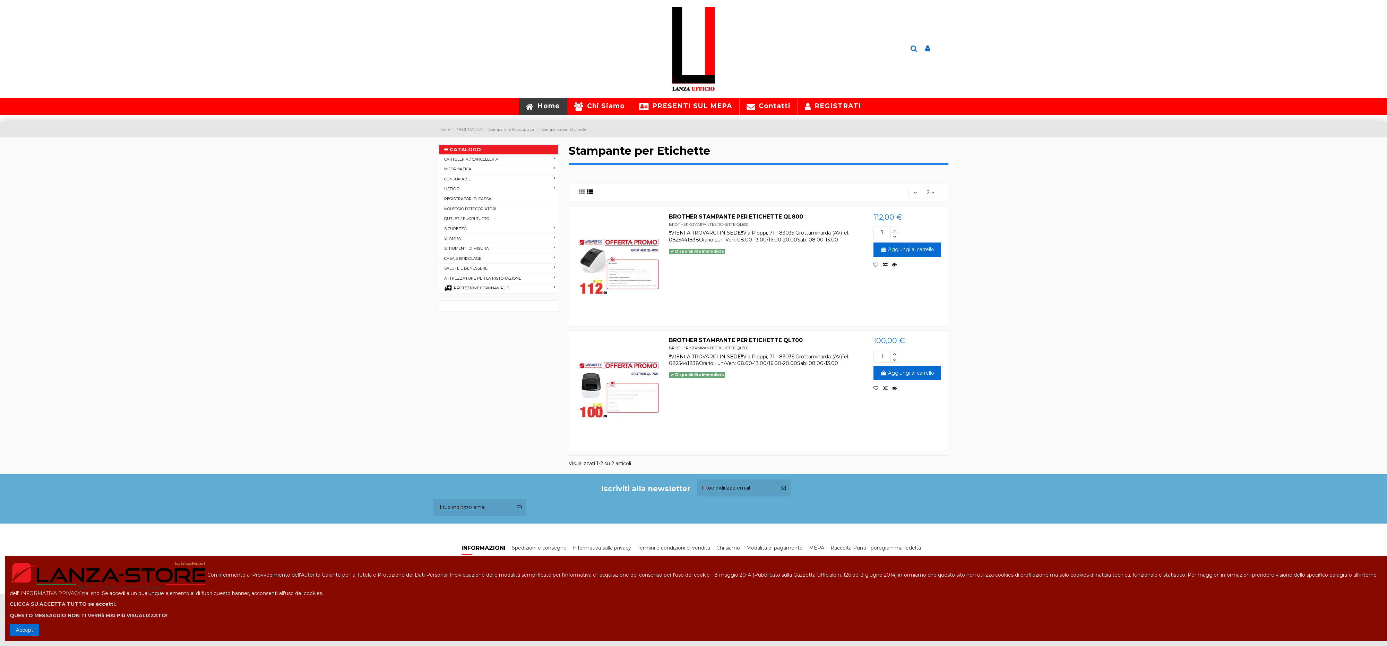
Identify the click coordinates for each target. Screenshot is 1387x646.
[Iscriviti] (783, 487)
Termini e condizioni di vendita (673, 548)
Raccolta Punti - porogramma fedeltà (875, 548)
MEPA (816, 548)
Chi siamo (728, 548)
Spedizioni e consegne (539, 548)
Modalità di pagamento (774, 548)
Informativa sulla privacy (602, 548)
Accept (24, 630)
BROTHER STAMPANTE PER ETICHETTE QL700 (736, 340)
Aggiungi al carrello (907, 249)
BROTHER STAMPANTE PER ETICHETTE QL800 (736, 216)
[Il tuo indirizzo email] (736, 487)
